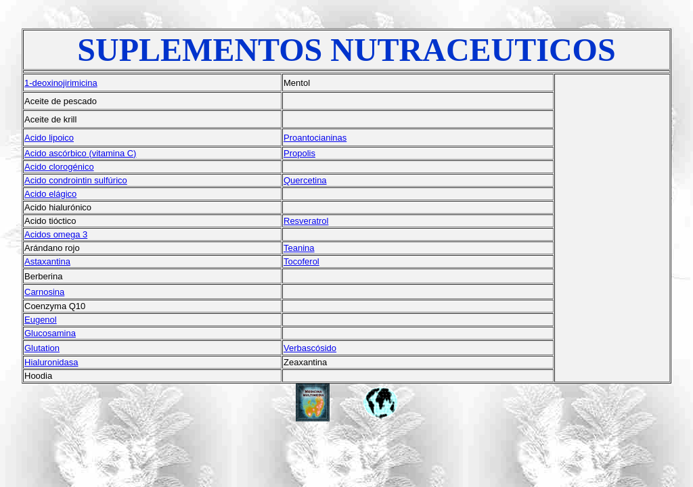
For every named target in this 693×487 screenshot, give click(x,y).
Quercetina (305, 180)
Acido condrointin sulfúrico (75, 180)
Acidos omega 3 (55, 234)
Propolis (299, 153)
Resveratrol (306, 221)
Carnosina (44, 292)
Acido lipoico (49, 138)
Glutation (42, 348)
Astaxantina (47, 261)
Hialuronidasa (51, 362)
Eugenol (40, 320)
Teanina (299, 248)
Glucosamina (50, 333)
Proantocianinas (315, 138)
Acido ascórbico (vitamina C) (80, 153)
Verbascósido (310, 348)
